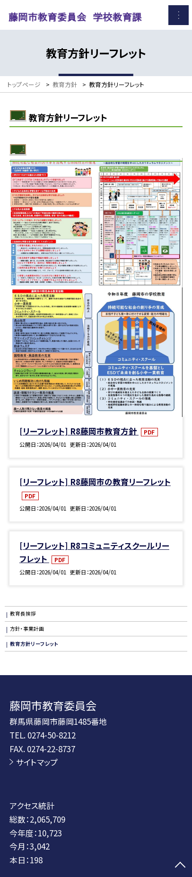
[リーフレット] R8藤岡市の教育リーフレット (95, 481)
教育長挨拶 (23, 613)
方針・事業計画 (27, 628)
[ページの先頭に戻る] (180, 865)
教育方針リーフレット (34, 643)
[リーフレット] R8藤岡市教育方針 (79, 431)
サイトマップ (37, 762)
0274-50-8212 (51, 735)
